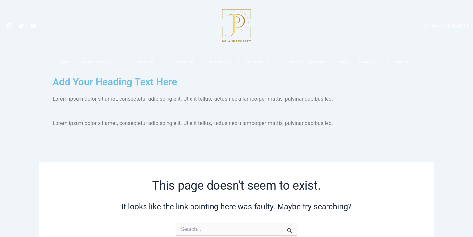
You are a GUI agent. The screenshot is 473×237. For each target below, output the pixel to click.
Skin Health (215, 62)
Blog (344, 62)
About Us (368, 62)
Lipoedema (142, 62)
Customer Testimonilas (304, 62)
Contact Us (400, 62)
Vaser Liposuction (102, 62)
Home (67, 62)
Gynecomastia (178, 62)
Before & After (253, 62)
